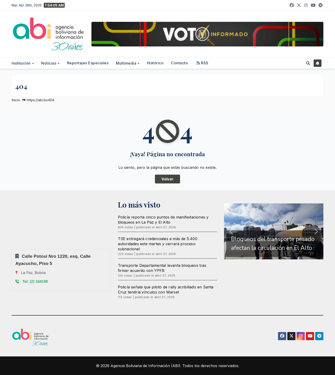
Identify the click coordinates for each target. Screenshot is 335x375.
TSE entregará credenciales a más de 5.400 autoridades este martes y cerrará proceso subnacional (157, 243)
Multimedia (126, 63)
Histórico (155, 63)
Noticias (49, 63)
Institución (22, 63)
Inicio (16, 100)
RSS (202, 63)
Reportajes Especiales (88, 63)
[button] (308, 63)
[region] (273, 231)
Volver (167, 179)
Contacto (179, 63)
